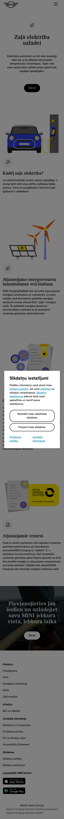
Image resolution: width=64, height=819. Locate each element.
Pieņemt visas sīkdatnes (32, 427)
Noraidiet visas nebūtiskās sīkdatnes (32, 416)
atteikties (45, 389)
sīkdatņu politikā (19, 389)
